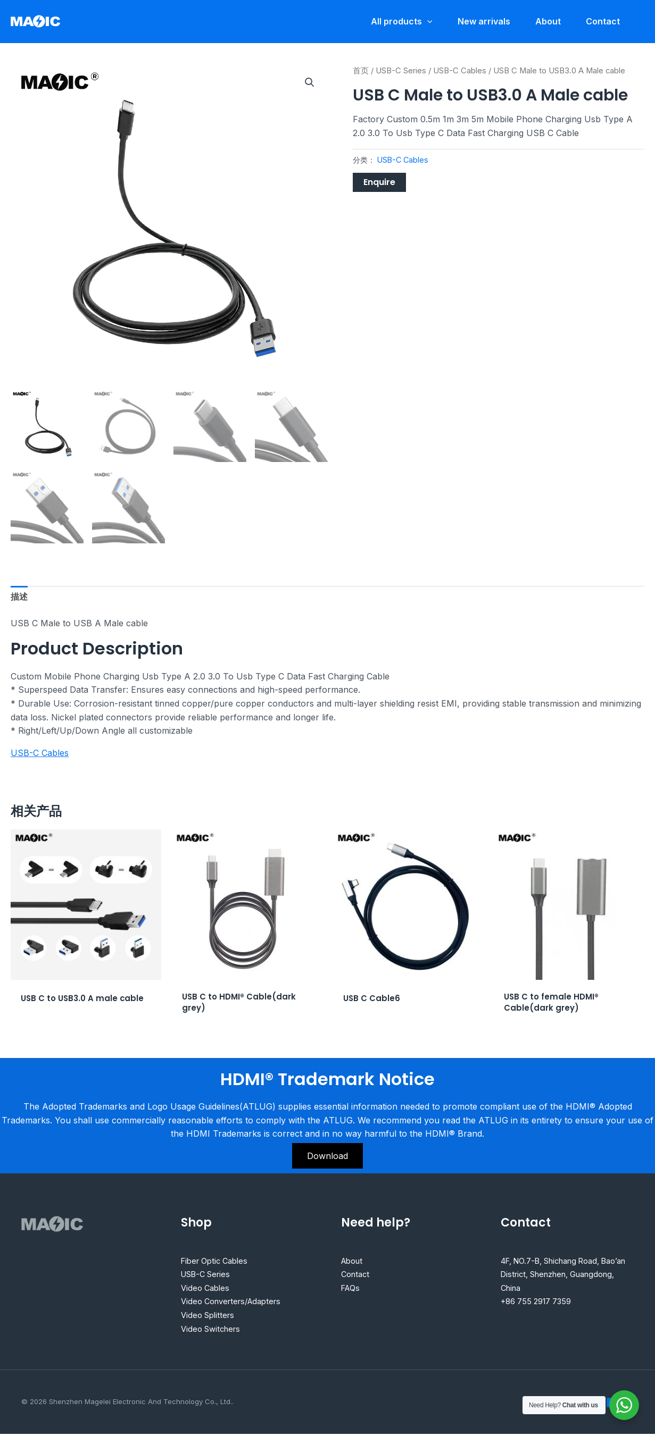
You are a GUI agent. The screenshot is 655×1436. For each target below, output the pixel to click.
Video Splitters (210, 1317)
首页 (361, 70)
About (353, 1262)
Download (327, 1157)
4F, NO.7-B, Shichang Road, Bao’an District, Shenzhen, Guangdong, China (558, 1276)
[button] (309, 82)
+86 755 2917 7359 (540, 1303)
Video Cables (207, 1289)
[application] (424, 21)
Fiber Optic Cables (218, 1262)
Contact (356, 1276)
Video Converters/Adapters (236, 1303)
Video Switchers (213, 1330)
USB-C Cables (459, 70)
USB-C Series (401, 70)
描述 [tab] (19, 596)
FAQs (351, 1289)
